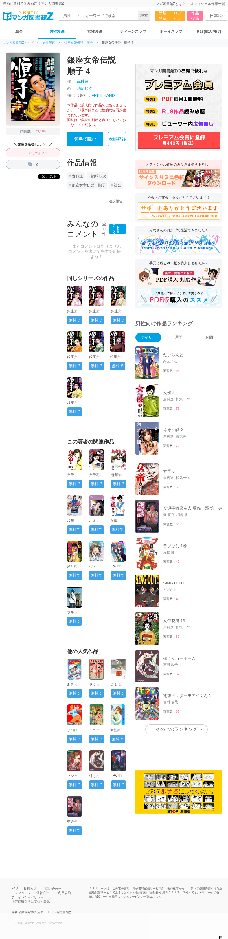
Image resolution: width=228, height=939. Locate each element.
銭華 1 (72, 521)
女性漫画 (94, 31)
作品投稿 (195, 16)
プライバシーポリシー (27, 897)
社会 (117, 185)
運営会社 (42, 893)
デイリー (148, 337)
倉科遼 (82, 81)
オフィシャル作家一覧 (207, 4)
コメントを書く (116, 229)
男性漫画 (57, 31)
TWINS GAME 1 (117, 568)
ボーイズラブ (171, 31)
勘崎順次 (84, 88)
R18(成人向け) (209, 31)
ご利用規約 (63, 893)
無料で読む (85, 139)
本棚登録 (117, 139)
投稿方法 (30, 888)
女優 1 (115, 521)
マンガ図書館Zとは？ (168, 4)
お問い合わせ (51, 888)
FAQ (15, 888)
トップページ (21, 893)
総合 (19, 31)
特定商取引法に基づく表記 (31, 901)
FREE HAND (103, 95)
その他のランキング (176, 729)
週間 (179, 337)
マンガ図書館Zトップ (18, 42)
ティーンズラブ (133, 31)
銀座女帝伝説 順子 (78, 42)
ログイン (178, 16)
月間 (209, 337)
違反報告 (116, 201)
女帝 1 (72, 475)
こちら (156, 896)
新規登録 (163, 16)
